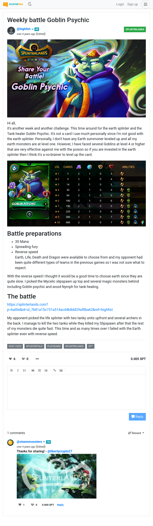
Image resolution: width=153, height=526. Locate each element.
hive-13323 (15, 346)
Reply (137, 417)
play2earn (54, 346)
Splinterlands (135, 29)
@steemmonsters (31, 442)
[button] (144, 4)
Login (120, 4)
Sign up (132, 4)
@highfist (25, 29)
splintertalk (34, 346)
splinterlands (74, 346)
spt (90, 346)
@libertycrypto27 (59, 451)
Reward (135, 433)
